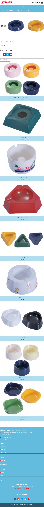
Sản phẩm (11, 10)
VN (39, 2)
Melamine (19, 10)
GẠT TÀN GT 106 (22, 177)
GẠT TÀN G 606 (22, 337)
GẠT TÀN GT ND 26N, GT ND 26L (22, 97)
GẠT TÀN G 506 (22, 257)
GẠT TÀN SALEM (22, 217)
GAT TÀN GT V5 (22, 137)
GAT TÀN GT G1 (22, 297)
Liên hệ (3, 460)
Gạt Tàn (27, 10)
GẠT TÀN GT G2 (22, 377)
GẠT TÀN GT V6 (22, 418)
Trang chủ (3, 10)
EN (36, 2)
